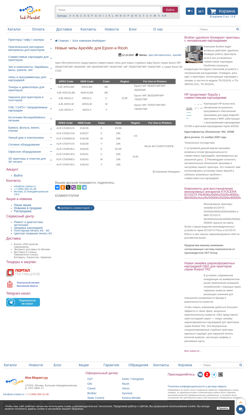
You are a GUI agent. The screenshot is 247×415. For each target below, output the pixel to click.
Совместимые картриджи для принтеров (28, 58)
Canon (91, 388)
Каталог (14, 29)
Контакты (88, 29)
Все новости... (192, 350)
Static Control (95, 397)
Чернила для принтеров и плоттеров (25, 98)
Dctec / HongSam (133, 379)
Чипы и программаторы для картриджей (27, 78)
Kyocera (127, 393)
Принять (223, 408)
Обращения (138, 365)
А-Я (164, 15)
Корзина (185, 365)
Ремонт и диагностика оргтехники (28, 223)
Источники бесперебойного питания (26, 119)
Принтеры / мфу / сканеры (26, 39)
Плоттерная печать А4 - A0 (31, 230)
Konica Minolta (131, 397)
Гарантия (111, 365)
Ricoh (125, 383)
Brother (92, 393)
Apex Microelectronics (159, 55)
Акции (84, 365)
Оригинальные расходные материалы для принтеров (26, 48)
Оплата (38, 29)
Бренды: (62, 15)
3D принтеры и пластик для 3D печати (27, 160)
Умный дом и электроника (26, 137)
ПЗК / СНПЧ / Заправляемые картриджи (27, 109)
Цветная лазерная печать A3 (33, 233)
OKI (89, 383)
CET (90, 379)
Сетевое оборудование (24, 144)
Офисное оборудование (24, 151)
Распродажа (22, 211)
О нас (158, 29)
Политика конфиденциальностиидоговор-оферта (197, 386)
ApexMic (177, 55)
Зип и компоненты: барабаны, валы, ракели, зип (28, 68)
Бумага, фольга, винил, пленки (24, 129)
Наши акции (22, 205)
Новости (112, 29)
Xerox (125, 388)
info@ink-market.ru (13, 394)
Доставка (64, 29)
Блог (133, 29)
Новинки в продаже (28, 208)
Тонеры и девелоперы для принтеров (26, 88)
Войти (18, 175)
